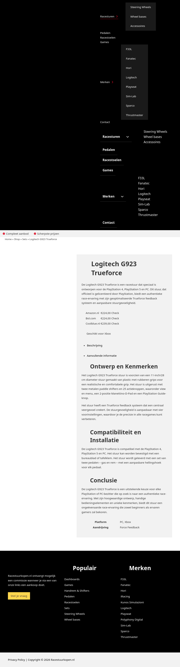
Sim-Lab (131, 96)
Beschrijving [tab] (94, 345)
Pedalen (105, 33)
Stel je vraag (19, 596)
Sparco (130, 105)
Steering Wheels (140, 7)
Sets (24, 239)
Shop (17, 239)
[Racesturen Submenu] (117, 16)
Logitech (131, 77)
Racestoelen (107, 37)
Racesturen (107, 16)
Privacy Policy (16, 659)
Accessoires (137, 26)
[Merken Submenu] (112, 82)
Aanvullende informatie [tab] (102, 355)
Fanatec (131, 58)
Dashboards (72, 579)
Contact (105, 122)
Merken (105, 82)
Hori (128, 68)
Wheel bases (138, 16)
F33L (129, 49)
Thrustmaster (134, 115)
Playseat (131, 86)
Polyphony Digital (132, 619)
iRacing (125, 596)
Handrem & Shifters (76, 590)
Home (8, 239)
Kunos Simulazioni (132, 602)
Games (104, 42)
